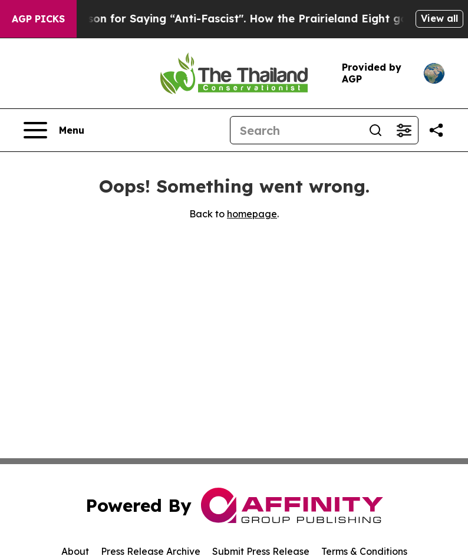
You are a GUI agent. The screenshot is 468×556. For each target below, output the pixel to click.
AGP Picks (38, 19)
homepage (252, 214)
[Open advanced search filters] (404, 130)
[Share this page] (436, 130)
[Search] (295, 130)
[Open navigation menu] (54, 130)
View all (439, 18)
